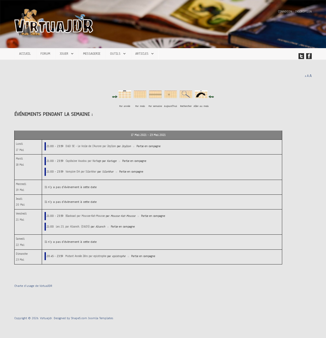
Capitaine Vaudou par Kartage (83, 161)
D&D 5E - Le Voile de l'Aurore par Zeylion (90, 146)
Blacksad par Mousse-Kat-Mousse (85, 216)
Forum (45, 53)
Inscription (303, 11)
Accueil (25, 53)
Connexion (285, 11)
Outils (115, 53)
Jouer (64, 53)
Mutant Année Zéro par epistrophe (85, 256)
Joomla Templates (100, 318)
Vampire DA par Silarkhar (80, 172)
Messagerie (91, 53)
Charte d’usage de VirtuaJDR (33, 286)
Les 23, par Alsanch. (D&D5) (73, 226)
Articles (141, 53)
